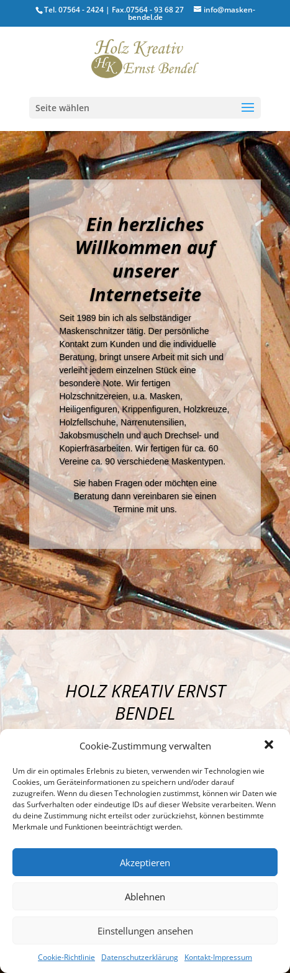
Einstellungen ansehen (145, 931)
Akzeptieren (145, 862)
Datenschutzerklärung (139, 957)
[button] (270, 745)
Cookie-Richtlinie (66, 957)
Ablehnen (145, 896)
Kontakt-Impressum (218, 957)
